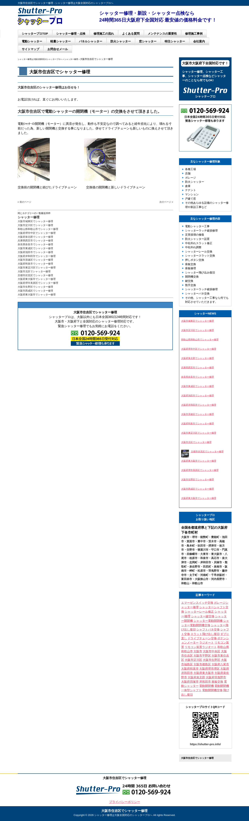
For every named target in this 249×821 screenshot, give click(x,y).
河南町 (204, 574)
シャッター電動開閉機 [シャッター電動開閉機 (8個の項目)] (208, 620)
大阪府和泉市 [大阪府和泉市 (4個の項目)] (190, 668)
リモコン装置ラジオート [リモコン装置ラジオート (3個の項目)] (201, 647)
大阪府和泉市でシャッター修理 (35, 263)
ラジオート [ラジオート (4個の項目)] (206, 642)
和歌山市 (197, 583)
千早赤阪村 (218, 574)
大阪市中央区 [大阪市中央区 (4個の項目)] (211, 651)
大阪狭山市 (201, 579)
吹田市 (201, 545)
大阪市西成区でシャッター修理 (35, 290)
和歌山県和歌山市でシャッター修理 (38, 229)
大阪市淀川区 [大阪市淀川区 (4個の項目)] (193, 659)
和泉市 (204, 558)
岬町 (192, 570)
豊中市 (201, 541)
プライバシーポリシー (124, 802)
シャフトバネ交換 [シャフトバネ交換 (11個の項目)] (208, 629)
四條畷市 (192, 553)
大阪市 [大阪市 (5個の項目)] (197, 651)
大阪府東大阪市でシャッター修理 (37, 279)
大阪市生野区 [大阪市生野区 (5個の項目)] (211, 659)
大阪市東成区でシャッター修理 (35, 248)
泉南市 (218, 566)
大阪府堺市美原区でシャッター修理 (38, 282)
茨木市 (212, 541)
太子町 (193, 574)
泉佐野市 (194, 566)
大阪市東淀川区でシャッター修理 (37, 267)
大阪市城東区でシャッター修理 (35, 221)
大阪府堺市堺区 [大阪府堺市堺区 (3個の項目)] (209, 668)
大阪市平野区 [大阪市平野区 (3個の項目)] (202, 655)
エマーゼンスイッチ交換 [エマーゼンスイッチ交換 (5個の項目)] (197, 602)
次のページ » (166, 202)
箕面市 (191, 541)
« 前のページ (24, 202)
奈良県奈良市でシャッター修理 (35, 244)
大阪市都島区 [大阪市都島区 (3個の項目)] (202, 664)
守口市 (215, 549)
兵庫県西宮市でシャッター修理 (35, 240)
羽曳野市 (213, 570)
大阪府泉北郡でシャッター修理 (35, 236)
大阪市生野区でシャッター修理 (35, 286)
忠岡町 (193, 562)
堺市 (194, 537)
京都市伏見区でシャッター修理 (35, 275)
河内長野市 (218, 579)
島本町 (191, 545)
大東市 (204, 553)
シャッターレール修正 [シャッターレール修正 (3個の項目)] (199, 611)
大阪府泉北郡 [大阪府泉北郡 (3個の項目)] (196, 677)
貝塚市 (218, 562)
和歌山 (185, 583)
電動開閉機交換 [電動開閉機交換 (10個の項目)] (212, 690)
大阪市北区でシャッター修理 (34, 271)
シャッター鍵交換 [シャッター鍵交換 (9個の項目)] (202, 616)
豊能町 (215, 537)
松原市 (201, 570)
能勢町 (204, 537)
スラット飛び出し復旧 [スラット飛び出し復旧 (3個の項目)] (205, 634)
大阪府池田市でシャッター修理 (35, 252)
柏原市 (193, 558)
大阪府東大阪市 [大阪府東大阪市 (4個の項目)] (203, 672)
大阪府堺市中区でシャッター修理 (37, 232)
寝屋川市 (202, 549)
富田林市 (186, 579)
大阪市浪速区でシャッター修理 (35, 259)
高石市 (215, 558)
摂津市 (212, 545)
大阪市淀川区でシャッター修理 (35, 225)
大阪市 (185, 537)
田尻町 (207, 566)
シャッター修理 (28, 217)
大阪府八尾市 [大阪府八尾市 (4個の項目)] (220, 664)
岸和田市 (205, 562)
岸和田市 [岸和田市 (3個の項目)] (205, 681)
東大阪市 (216, 553)
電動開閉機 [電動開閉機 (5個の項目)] (206, 685)
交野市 (191, 549)
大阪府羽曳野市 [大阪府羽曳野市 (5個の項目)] (216, 677)
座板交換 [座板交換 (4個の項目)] (217, 681)
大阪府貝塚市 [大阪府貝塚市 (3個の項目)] (190, 681)
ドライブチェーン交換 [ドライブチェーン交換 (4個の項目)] (202, 638)
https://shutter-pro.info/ (205, 744)
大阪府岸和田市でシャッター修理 (37, 256)
